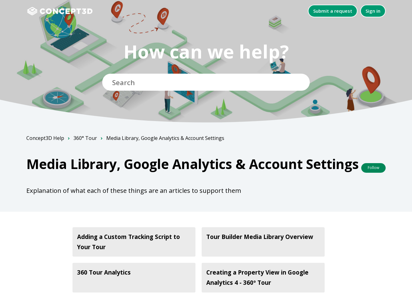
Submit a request (332, 11)
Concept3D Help (45, 138)
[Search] (206, 82)
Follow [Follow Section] (373, 167)
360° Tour (85, 138)
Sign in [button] (373, 11)
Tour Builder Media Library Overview (259, 237)
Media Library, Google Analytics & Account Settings (165, 138)
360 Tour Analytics (104, 272)
